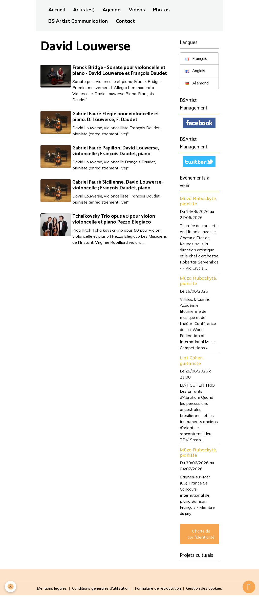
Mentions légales (48, 589)
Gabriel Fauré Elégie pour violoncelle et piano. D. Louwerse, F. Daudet (116, 117)
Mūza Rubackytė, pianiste (198, 202)
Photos (161, 10)
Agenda (111, 10)
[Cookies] (10, 586)
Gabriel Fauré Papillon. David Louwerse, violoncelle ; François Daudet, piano (116, 151)
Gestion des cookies (208, 589)
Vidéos (137, 10)
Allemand (197, 83)
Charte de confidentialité (201, 535)
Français (196, 58)
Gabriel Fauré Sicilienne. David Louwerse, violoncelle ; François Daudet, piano (118, 185)
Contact (125, 21)
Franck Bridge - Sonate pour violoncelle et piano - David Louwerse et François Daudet (120, 70)
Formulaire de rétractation (160, 589)
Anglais (195, 71)
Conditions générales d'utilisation (100, 589)
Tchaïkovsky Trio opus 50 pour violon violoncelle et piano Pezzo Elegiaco (114, 219)
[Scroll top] (249, 587)
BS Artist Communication (78, 21)
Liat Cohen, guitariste (191, 361)
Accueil (56, 10)
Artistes (83, 10)
